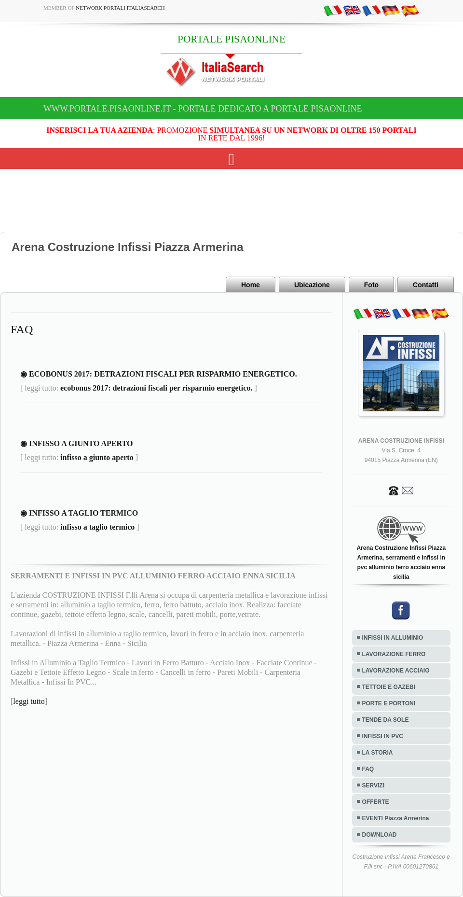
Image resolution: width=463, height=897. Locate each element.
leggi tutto (28, 701)
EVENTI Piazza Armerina (395, 818)
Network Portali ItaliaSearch (120, 8)
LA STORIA (377, 752)
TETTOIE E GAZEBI (388, 687)
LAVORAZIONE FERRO (394, 654)
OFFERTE (375, 802)
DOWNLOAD (379, 834)
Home (250, 285)
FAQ (368, 769)
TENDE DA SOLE (385, 719)
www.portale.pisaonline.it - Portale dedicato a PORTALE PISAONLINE (202, 108)
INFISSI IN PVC (382, 736)
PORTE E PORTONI (388, 703)
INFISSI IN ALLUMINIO (392, 637)
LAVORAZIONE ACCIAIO (396, 670)
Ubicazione (312, 285)
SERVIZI (373, 785)
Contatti (425, 285)
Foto (371, 285)
